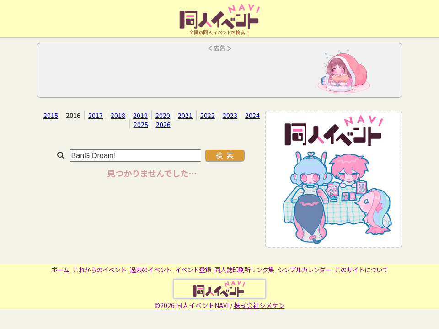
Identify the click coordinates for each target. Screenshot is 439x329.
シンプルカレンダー (304, 269)
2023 (230, 115)
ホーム (60, 269)
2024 (252, 115)
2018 (118, 115)
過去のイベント (150, 269)
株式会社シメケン (259, 305)
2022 (207, 115)
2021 (185, 115)
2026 (163, 124)
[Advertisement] (219, 73)
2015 (50, 115)
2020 (162, 115)
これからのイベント (99, 269)
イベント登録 (193, 269)
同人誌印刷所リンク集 (244, 269)
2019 (140, 115)
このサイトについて (361, 269)
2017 (95, 115)
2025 (141, 124)
